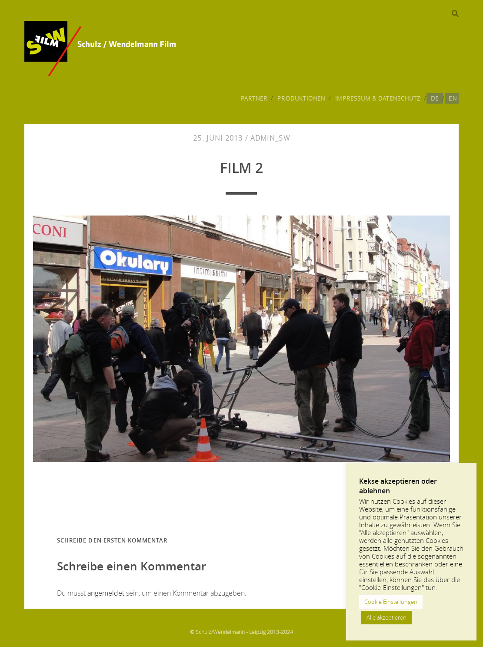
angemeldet (105, 593)
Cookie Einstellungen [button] (390, 602)
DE (435, 98)
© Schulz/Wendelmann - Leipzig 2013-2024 (241, 631)
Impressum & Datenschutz (377, 98)
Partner (254, 98)
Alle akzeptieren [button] (386, 617)
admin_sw (270, 138)
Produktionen (301, 98)
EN (452, 98)
